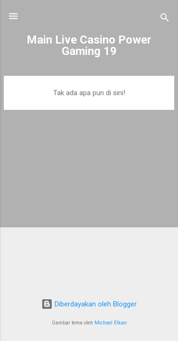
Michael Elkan (110, 323)
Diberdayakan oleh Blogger (89, 304)
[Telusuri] (164, 19)
